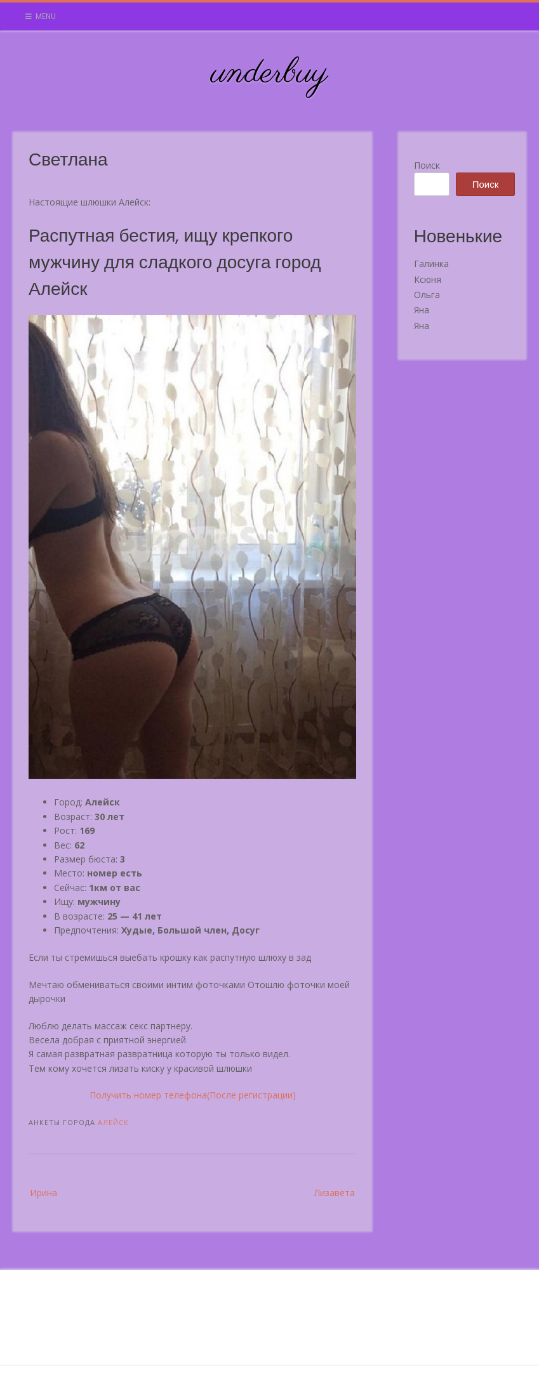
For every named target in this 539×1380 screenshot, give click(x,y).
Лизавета (334, 1193)
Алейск (113, 1122)
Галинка (431, 263)
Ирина (43, 1193)
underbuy (269, 73)
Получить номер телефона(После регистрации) (193, 1095)
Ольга (427, 295)
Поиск (427, 165)
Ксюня (427, 279)
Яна (421, 310)
